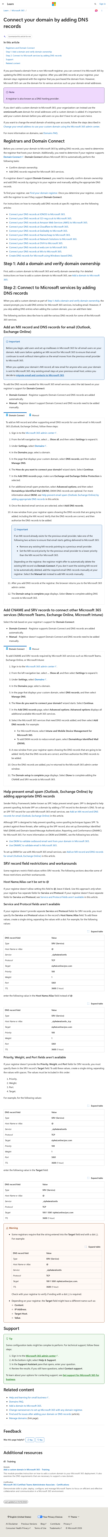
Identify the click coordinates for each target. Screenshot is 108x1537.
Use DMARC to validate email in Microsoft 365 (33, 845)
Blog (43, 1523)
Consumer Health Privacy (17, 1528)
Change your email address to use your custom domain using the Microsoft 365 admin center (51, 126)
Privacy (67, 1523)
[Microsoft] (54, 4)
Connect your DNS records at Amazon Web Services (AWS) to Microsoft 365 (48, 222)
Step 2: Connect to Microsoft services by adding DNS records (34, 55)
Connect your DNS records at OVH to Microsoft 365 (35, 243)
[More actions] (101, 10)
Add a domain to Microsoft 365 (25, 1405)
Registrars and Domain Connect (20, 47)
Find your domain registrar (43, 192)
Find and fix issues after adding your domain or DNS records (40, 1413)
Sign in (102, 3)
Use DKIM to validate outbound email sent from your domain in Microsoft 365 (49, 841)
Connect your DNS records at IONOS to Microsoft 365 (37, 214)
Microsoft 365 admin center (40, 432)
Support (9, 59)
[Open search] (95, 4)
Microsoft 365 (18, 10)
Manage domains (18, 1418)
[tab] (15, 415)
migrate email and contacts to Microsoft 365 (40, 375)
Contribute (55, 1523)
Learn (6, 10)
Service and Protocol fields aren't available (62, 897)
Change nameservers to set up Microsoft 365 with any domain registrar (45, 1409)
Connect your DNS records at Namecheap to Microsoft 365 (39, 234)
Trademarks (55, 1528)
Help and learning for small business (27, 1397)
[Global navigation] (3, 4)
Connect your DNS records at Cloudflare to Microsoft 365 (38, 226)
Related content (13, 63)
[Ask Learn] (96, 10)
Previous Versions (29, 1523)
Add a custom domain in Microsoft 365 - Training (26, 1469)
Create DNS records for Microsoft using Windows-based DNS (40, 255)
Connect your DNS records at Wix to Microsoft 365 (35, 251)
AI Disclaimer (12, 1523)
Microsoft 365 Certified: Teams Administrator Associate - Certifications (36, 1484)
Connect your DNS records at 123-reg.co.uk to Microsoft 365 (40, 218)
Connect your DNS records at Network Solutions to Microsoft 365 (43, 239)
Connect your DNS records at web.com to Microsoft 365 (38, 247)
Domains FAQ (50, 133)
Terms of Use (40, 1528)
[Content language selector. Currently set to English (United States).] (19, 1517)
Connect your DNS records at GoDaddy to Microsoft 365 (38, 230)
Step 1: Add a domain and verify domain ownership (29, 51)
